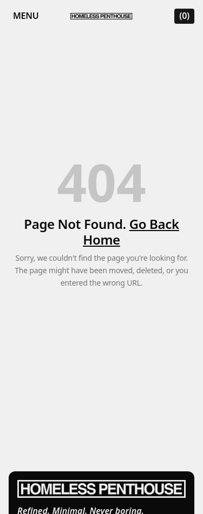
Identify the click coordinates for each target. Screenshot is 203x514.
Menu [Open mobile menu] (25, 16)
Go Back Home (131, 231)
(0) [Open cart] (184, 16)
